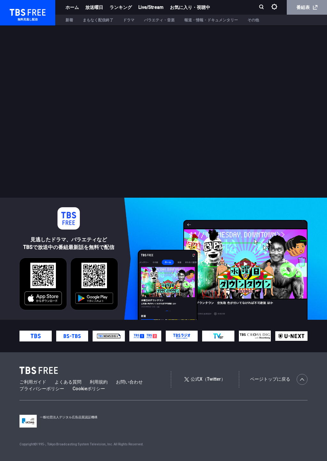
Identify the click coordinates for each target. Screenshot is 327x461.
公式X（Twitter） (204, 379)
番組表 (306, 7)
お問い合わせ (129, 381)
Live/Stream (151, 7)
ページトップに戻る (279, 379)
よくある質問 (68, 381)
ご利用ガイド (32, 381)
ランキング (121, 7)
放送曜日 (94, 7)
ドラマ (128, 20)
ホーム (72, 7)
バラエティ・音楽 (159, 20)
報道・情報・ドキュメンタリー (211, 20)
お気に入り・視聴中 (190, 7)
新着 (69, 20)
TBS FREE (17, 11)
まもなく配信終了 (98, 20)
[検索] (262, 7)
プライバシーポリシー (41, 388)
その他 (253, 20)
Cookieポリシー (88, 388)
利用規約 (99, 381)
